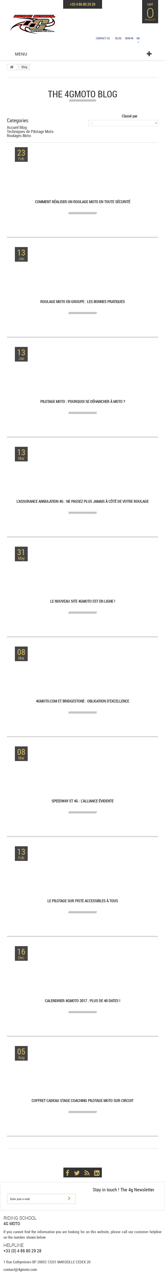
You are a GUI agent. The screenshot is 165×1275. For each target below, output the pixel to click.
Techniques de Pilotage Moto (30, 131)
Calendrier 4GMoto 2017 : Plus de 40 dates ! (82, 1000)
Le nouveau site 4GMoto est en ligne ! (82, 601)
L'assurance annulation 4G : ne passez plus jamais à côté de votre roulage (82, 501)
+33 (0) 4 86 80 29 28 (22, 1251)
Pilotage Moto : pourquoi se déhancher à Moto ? (82, 401)
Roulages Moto (19, 135)
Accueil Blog (17, 127)
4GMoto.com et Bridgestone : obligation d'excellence (82, 701)
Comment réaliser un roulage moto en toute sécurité (82, 202)
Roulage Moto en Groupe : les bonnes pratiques (82, 301)
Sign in (129, 38)
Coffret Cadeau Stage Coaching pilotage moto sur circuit (82, 1100)
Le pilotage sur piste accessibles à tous (82, 901)
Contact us (103, 38)
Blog (118, 38)
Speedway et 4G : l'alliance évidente (82, 801)
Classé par (129, 116)
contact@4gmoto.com (20, 1269)
